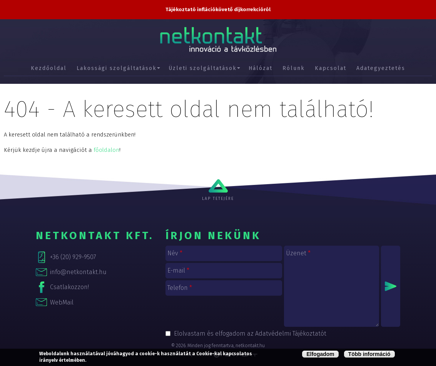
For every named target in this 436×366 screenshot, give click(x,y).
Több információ (369, 354)
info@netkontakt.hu (78, 272)
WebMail (62, 302)
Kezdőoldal (49, 68)
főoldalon (106, 149)
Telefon (179, 287)
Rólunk (293, 68)
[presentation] (223, 313)
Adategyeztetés (380, 68)
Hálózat (260, 68)
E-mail (178, 270)
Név (174, 253)
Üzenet (298, 253)
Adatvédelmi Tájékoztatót (290, 333)
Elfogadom (320, 354)
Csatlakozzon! (69, 287)
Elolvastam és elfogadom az (250, 333)
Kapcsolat (330, 68)
